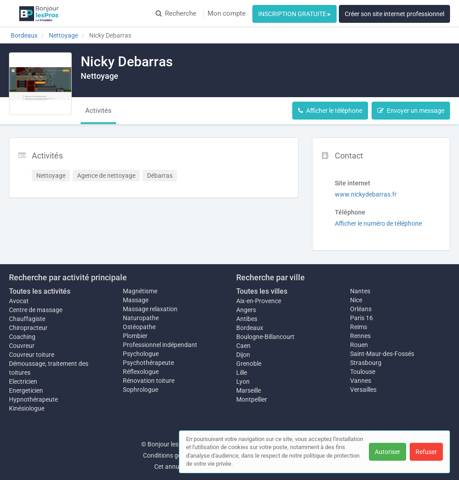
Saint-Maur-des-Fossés (382, 353)
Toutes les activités (39, 291)
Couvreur (22, 345)
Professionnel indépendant (160, 344)
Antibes (246, 318)
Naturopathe (141, 317)
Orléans (361, 309)
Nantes (360, 291)
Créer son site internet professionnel (394, 13)
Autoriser (387, 451)
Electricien (23, 381)
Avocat (19, 300)
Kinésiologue (26, 408)
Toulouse (362, 371)
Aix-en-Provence (258, 300)
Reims (358, 326)
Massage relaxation (150, 309)
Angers (246, 309)
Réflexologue (141, 371)
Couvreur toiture (31, 354)
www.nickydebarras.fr (366, 194)
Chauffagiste (27, 318)
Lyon (243, 381)
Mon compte (227, 13)
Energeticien (26, 390)
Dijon (243, 354)
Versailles (363, 389)
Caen (243, 345)
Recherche (176, 13)
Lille (241, 372)
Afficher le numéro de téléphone (378, 223)
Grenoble (248, 363)
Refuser (426, 451)
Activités (98, 111)
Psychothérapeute (148, 362)
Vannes (360, 380)
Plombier (135, 335)
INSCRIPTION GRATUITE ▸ (294, 13)
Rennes (360, 335)
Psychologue (141, 353)
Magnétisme (140, 291)
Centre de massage (35, 309)
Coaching (22, 336)
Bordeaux (249, 327)
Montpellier (251, 399)
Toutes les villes (261, 291)
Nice (356, 300)
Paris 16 (361, 317)
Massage (135, 300)
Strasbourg (365, 362)
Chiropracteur (28, 327)
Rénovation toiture (148, 380)
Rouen (359, 344)
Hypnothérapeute (33, 399)
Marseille (248, 390)
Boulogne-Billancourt (265, 336)
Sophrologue (140, 389)
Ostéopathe (139, 326)
